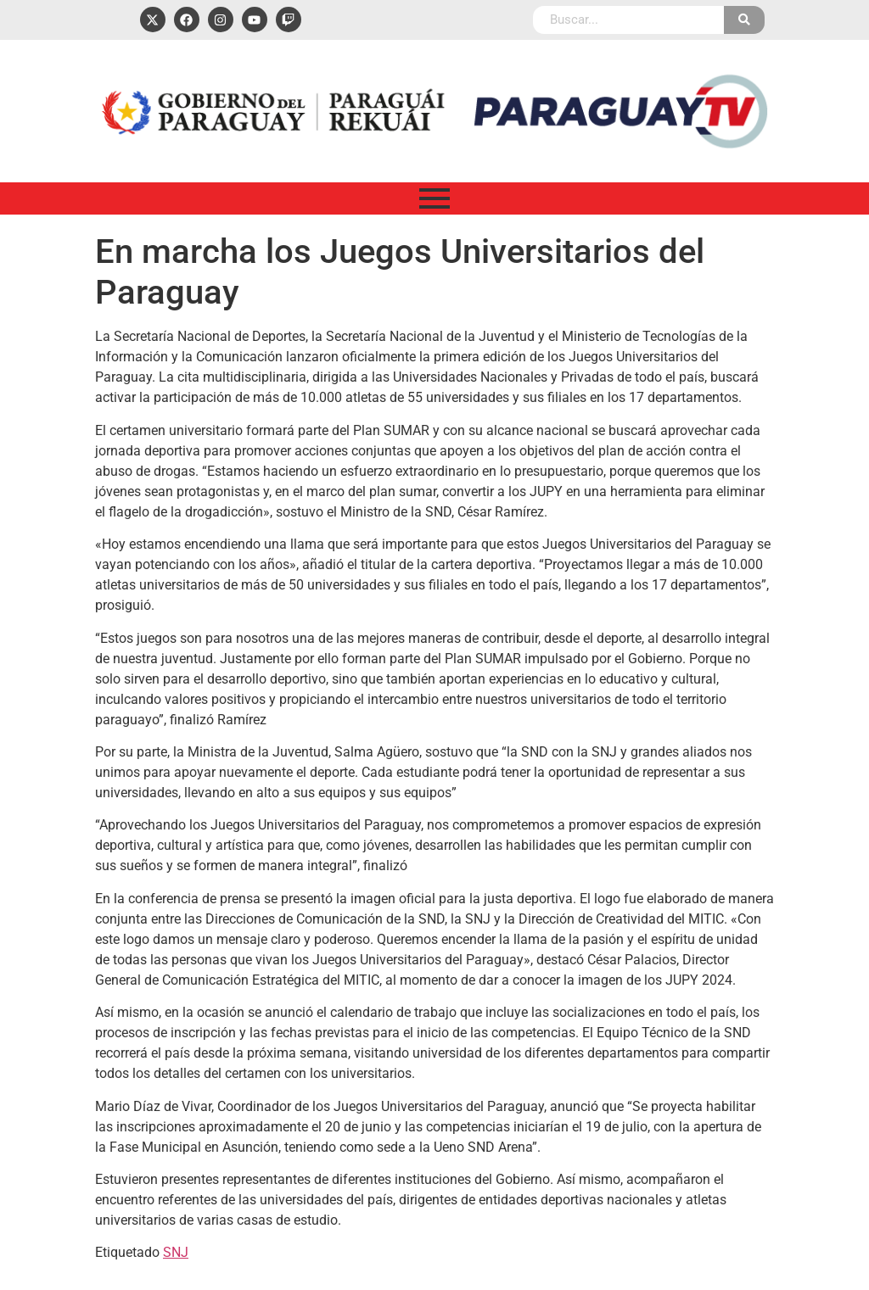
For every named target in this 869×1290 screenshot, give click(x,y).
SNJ (175, 1252)
